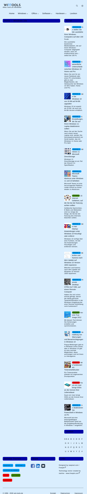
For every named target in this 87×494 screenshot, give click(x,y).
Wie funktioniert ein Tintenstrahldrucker (73, 366)
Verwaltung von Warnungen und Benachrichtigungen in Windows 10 (73, 337)
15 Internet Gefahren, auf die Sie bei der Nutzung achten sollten (73, 200)
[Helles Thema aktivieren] (82, 6)
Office (34, 13)
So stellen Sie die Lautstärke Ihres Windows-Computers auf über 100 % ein (73, 33)
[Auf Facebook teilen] (33, 466)
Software (46, 13)
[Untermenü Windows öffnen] (27, 13)
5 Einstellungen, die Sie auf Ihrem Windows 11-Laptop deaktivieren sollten (73, 123)
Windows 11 (7, 465)
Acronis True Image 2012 (77, 315)
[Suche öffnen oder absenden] (77, 6)
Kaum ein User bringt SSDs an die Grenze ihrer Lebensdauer (73, 387)
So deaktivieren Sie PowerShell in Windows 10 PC (73, 410)
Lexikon (73, 13)
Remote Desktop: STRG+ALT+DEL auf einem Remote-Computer (73, 286)
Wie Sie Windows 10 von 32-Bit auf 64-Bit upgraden (73, 99)
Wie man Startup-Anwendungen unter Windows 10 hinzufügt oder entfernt (73, 230)
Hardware (60, 13)
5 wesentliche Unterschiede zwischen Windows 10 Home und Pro (73, 66)
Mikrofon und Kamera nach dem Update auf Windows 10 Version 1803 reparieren (73, 259)
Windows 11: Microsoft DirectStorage (73, 152)
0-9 (65, 439)
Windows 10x (20, 21)
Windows (22, 13)
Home (11, 13)
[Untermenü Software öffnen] (51, 13)
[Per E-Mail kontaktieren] (43, 466)
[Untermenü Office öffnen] (38, 13)
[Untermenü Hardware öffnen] (65, 13)
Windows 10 (20, 465)
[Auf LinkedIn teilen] (38, 466)
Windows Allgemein (11, 470)
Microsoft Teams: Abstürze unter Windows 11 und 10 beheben (73, 177)
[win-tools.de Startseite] (12, 6)
